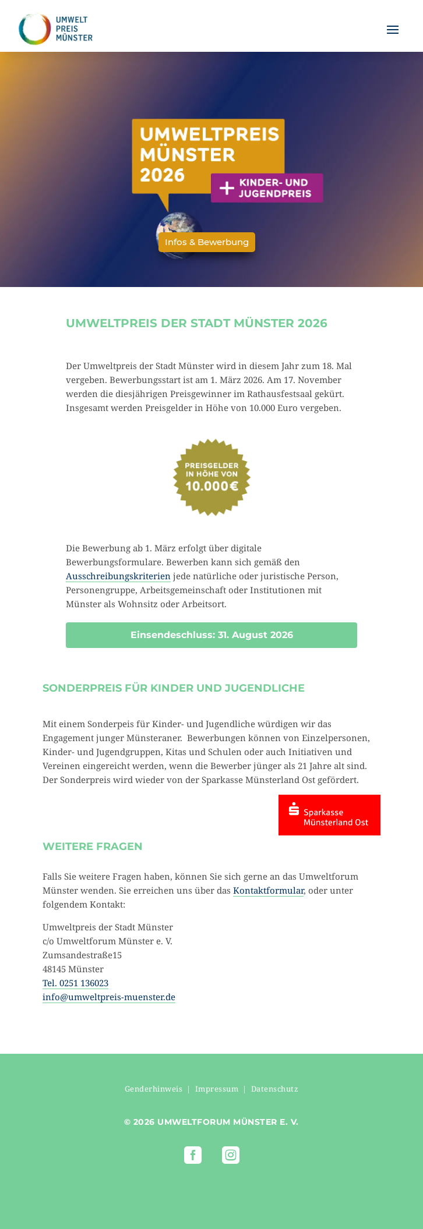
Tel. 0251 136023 (75, 983)
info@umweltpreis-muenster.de (109, 997)
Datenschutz (275, 1088)
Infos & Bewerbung (207, 241)
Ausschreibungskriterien (118, 576)
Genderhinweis (154, 1088)
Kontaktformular (268, 890)
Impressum (217, 1088)
